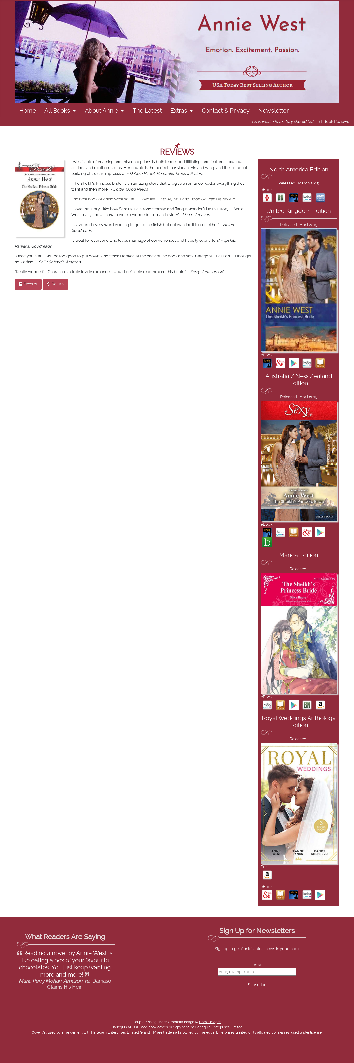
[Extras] (190, 110)
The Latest (147, 111)
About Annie (101, 111)
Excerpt (28, 284)
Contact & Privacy (226, 111)
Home (27, 111)
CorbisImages (210, 1022)
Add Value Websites (40, 1057)
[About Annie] (121, 110)
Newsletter (273, 111)
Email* (257, 965)
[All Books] (73, 110)
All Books (57, 111)
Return (55, 284)
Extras (178, 111)
